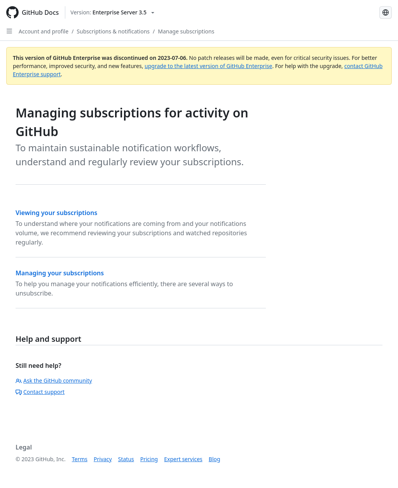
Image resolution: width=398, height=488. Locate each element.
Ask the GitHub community (54, 380)
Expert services (183, 459)
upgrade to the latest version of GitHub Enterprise (208, 66)
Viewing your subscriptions (56, 212)
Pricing (149, 459)
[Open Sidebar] (9, 31)
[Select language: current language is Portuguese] (385, 12)
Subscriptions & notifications (113, 31)
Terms (79, 459)
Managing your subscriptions (60, 273)
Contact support (40, 391)
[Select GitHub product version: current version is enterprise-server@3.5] (112, 12)
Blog (214, 459)
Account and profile (43, 31)
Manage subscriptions (186, 31)
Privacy (103, 459)
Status (126, 459)
